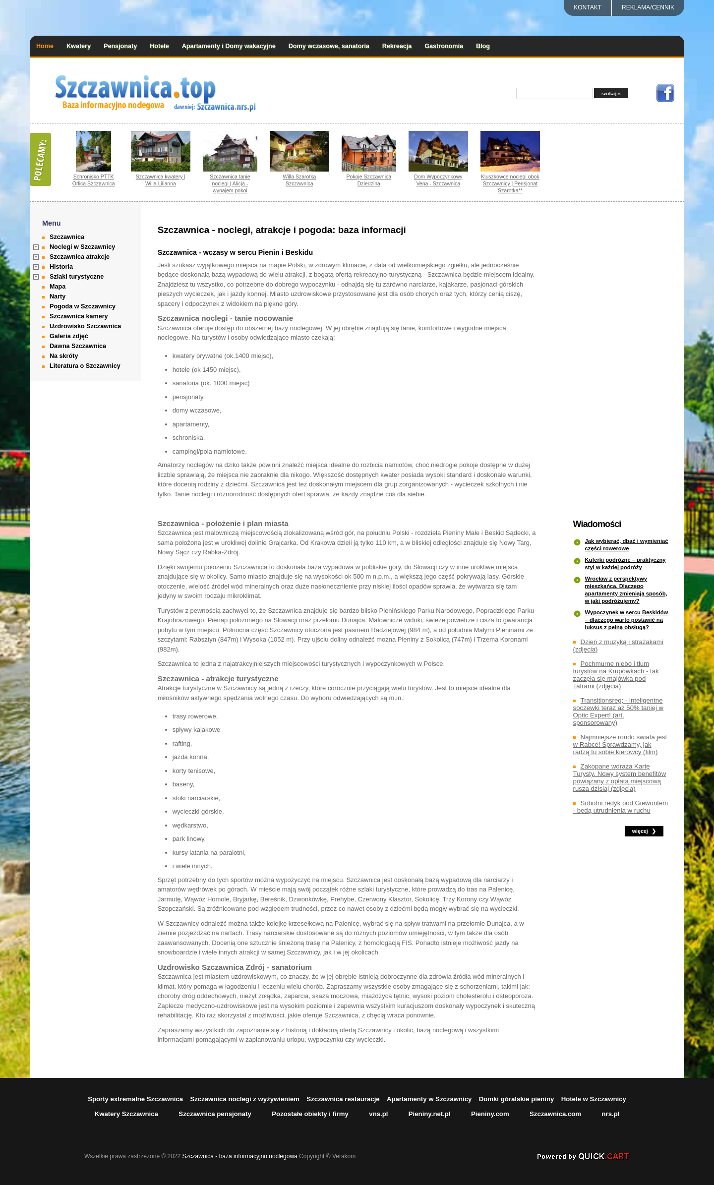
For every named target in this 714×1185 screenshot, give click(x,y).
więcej (640, 831)
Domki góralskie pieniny (516, 1099)
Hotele (159, 46)
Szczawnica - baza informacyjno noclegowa (240, 1156)
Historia (61, 266)
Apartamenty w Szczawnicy (429, 1099)
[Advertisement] (622, 360)
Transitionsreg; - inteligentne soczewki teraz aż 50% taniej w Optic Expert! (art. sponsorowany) (618, 711)
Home (45, 46)
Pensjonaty (120, 46)
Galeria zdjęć (69, 336)
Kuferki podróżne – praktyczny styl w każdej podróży (625, 563)
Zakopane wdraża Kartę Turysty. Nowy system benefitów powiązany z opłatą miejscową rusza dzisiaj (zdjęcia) (619, 777)
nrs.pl (610, 1114)
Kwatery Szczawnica (126, 1114)
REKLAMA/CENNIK (648, 7)
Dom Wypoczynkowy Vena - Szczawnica (438, 180)
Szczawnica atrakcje (80, 256)
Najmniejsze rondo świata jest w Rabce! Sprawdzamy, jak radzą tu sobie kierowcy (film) (620, 744)
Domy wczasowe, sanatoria (329, 46)
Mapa (57, 286)
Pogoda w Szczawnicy (83, 306)
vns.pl (378, 1114)
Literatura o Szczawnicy (85, 365)
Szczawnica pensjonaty (214, 1114)
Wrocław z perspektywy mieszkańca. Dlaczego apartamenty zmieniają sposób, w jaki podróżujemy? (626, 590)
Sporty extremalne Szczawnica (135, 1099)
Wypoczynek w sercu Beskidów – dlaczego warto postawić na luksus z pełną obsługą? (626, 619)
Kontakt (587, 7)
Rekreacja (397, 46)
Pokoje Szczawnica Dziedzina (369, 180)
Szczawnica (67, 237)
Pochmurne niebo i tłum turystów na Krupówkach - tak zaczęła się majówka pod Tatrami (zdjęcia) (616, 675)
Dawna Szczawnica (78, 346)
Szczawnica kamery (79, 316)
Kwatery (78, 46)
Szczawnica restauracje (342, 1099)
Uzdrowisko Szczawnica (85, 326)
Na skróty (64, 356)
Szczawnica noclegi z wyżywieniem (244, 1099)
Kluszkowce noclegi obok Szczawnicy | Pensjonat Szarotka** (510, 183)
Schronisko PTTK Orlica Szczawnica (93, 180)
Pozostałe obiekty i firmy (310, 1114)
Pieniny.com (490, 1114)
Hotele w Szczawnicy (593, 1099)
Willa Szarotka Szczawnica (299, 180)
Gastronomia (443, 46)
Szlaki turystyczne (77, 276)
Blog (483, 46)
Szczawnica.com (555, 1114)
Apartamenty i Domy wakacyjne (229, 46)
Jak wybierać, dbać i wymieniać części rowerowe (626, 544)
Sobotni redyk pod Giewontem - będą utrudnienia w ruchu (620, 806)
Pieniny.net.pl (430, 1114)
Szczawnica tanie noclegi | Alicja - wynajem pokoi (230, 183)
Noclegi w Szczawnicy (82, 246)
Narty (57, 296)
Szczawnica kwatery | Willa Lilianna (160, 180)
